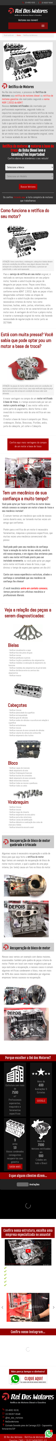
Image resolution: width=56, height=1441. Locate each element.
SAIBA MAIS (15, 1166)
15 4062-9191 (30, 2)
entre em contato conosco (34, 588)
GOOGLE (41, 1100)
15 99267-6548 (47, 2)
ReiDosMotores (10, 1353)
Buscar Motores (28, 186)
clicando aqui (19, 197)
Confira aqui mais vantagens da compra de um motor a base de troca (28, 444)
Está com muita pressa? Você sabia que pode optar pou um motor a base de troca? (27, 340)
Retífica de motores (15, 146)
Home (19, 35)
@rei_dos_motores (12, 1349)
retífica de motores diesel (27, 95)
